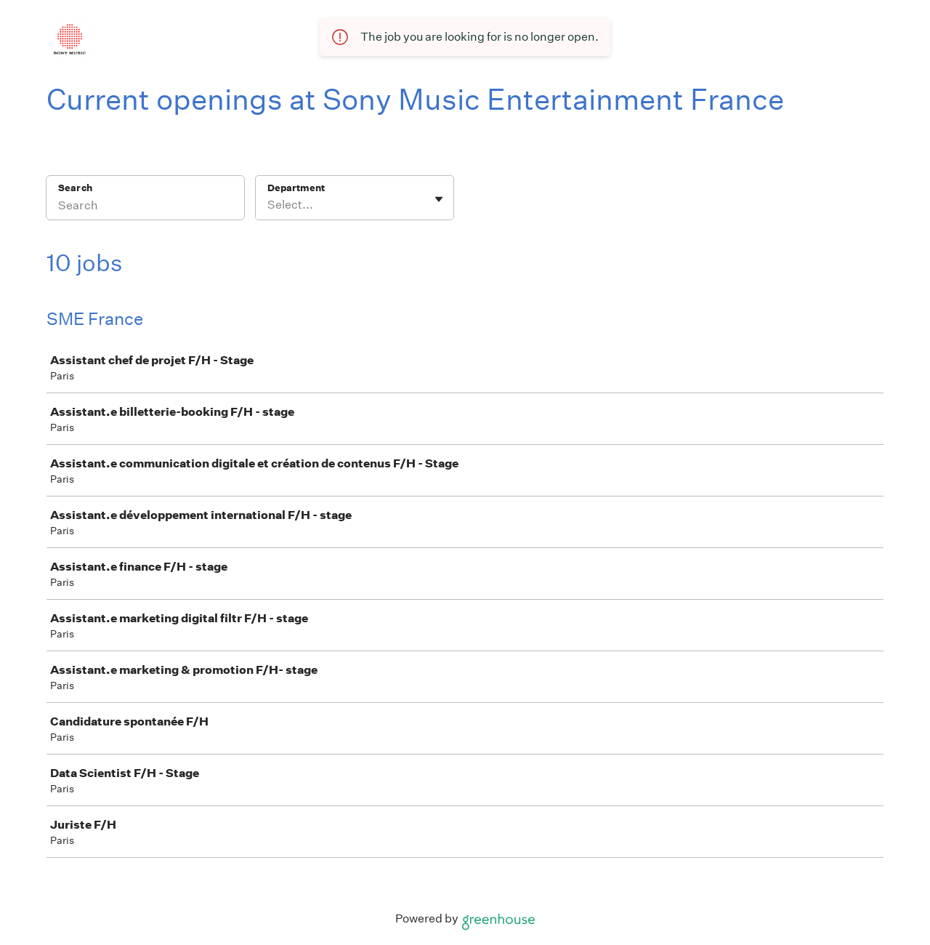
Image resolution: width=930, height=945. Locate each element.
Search (75, 188)
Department (296, 188)
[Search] (145, 207)
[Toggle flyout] (439, 199)
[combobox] (268, 205)
